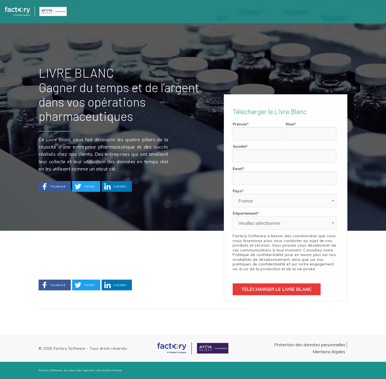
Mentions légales (329, 351)
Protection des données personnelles (309, 344)
